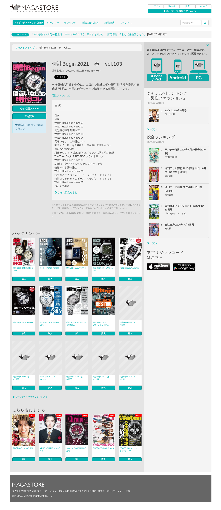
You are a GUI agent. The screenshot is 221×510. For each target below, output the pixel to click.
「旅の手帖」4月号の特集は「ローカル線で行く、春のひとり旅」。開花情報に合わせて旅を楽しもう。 (89, 34)
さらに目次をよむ (66, 192)
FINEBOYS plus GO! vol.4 (103, 448)
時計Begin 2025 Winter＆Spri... (103, 269)
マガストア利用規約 (21, 491)
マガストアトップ (25, 47)
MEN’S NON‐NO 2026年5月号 (50, 449)
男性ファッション (61, 95)
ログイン (155, 6)
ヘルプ (203, 6)
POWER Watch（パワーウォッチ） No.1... (129, 449)
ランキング (70, 22)
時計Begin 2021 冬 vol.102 (128, 378)
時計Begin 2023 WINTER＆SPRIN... (101, 323)
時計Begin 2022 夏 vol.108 (128, 323)
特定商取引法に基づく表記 (73, 491)
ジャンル (53, 22)
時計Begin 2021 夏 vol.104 (102, 378)
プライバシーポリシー (48, 491)
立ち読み (29, 116)
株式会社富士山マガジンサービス (114, 491)
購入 (24, 279)
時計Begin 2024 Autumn (129, 268)
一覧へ (152, 129)
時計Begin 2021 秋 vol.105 (75, 378)
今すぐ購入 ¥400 (29, 108)
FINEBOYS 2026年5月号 (23, 448)
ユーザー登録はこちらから (179, 11)
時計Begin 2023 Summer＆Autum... (76, 323)
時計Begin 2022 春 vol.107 (22, 378)
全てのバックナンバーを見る (30, 396)
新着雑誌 (109, 22)
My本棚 (171, 6)
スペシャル (126, 22)
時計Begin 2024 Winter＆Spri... (50, 323)
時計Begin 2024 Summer (23, 322)
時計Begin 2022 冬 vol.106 (49, 378)
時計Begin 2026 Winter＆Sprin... (23, 269)
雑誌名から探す (90, 22)
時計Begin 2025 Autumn (49, 268)
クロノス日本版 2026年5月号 (76, 449)
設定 (187, 6)
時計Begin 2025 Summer (76, 268)
